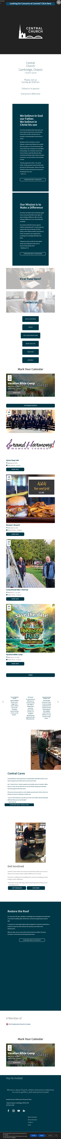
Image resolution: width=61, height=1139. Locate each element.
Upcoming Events (30, 405)
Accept (33, 1135)
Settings (50, 1135)
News (30, 675)
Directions (30, 352)
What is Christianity (32, 1117)
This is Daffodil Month (14, 697)
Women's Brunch (13, 525)
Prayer (30, 327)
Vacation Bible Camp (14, 654)
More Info (15, 469)
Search (29, 1125)
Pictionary (30, 697)
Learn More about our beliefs (33, 179)
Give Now (36, 888)
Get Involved (17, 888)
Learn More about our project (32, 940)
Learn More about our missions (33, 254)
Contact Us (30, 1122)
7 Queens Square (30, 73)
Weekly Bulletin (30, 343)
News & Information (32, 1119)
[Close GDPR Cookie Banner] (56, 1135)
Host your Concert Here (30, 335)
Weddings (30, 360)
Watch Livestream (30, 319)
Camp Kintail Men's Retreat (17, 590)
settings (13, 1137)
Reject (41, 1135)
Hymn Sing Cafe (12, 460)
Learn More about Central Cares (19, 805)
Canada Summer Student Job (46, 697)
